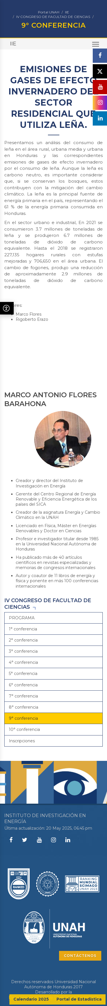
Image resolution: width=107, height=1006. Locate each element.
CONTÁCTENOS (80, 955)
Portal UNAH (48, 12)
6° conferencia (23, 685)
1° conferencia (23, 629)
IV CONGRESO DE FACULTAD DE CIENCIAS (53, 17)
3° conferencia (23, 651)
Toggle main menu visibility (96, 46)
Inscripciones (22, 740)
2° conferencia (23, 640)
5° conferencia (23, 673)
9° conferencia (23, 718)
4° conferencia (23, 662)
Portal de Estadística (79, 999)
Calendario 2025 (31, 999)
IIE (67, 12)
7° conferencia (23, 696)
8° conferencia (23, 707)
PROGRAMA (22, 617)
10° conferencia (24, 729)
